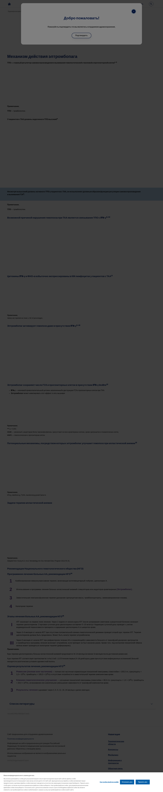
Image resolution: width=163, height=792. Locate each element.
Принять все (142, 784)
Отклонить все (127, 784)
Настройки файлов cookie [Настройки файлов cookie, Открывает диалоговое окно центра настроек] (109, 784)
